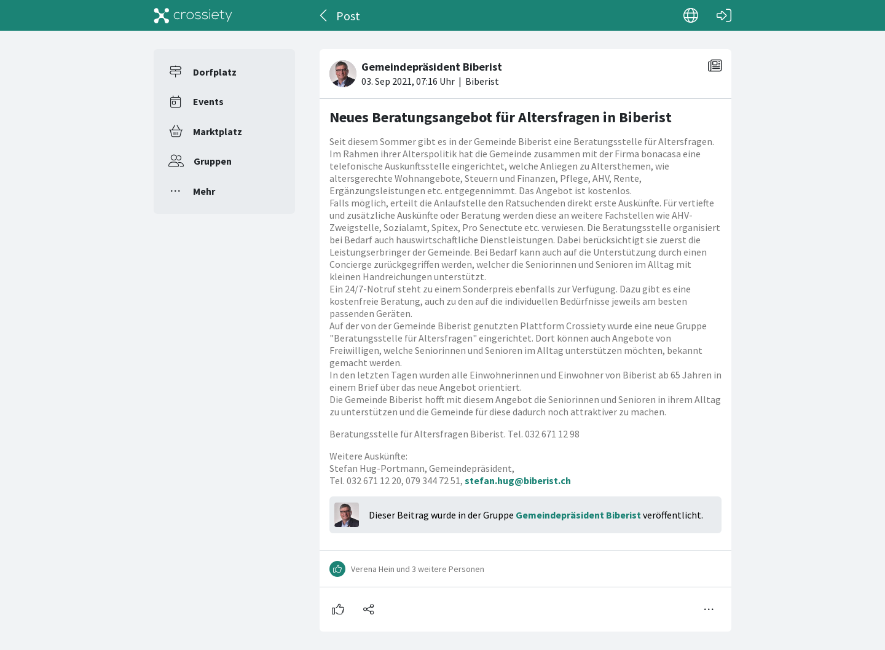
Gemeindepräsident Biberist (578, 515)
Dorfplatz (215, 72)
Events (208, 101)
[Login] (724, 15)
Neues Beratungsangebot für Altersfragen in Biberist (500, 117)
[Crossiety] (193, 15)
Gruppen (213, 161)
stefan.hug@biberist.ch (518, 480)
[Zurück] (324, 15)
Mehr (204, 191)
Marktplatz (217, 131)
